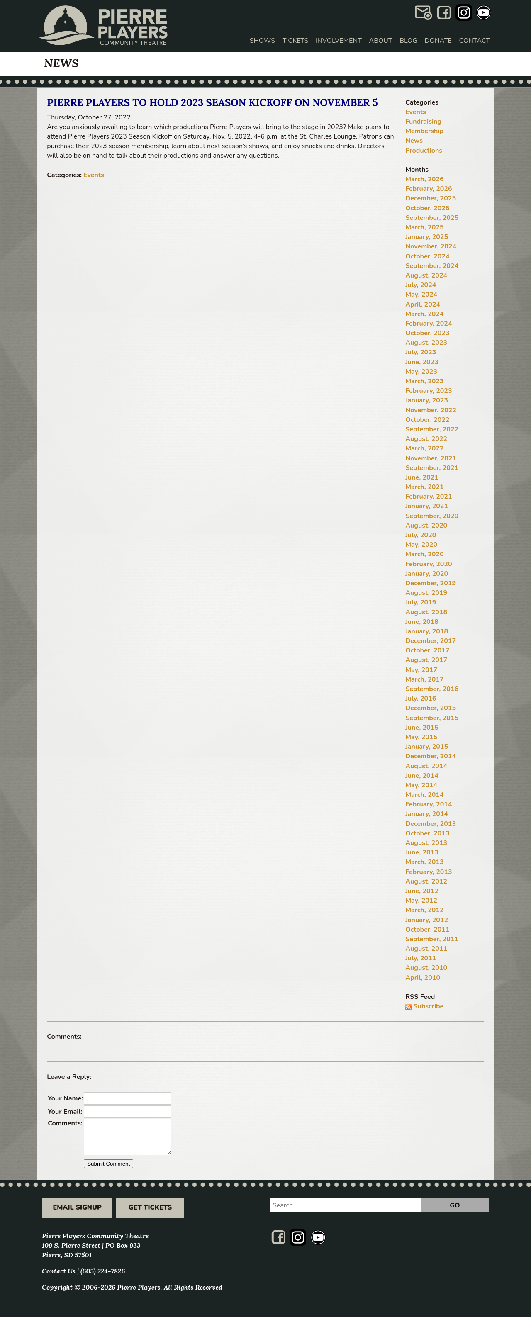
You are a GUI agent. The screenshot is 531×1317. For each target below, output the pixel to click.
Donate (438, 40)
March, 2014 (424, 794)
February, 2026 (428, 188)
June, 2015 (421, 727)
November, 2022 (430, 410)
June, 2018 (421, 621)
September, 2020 (431, 516)
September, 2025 (431, 217)
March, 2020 (424, 554)
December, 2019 (430, 583)
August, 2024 (426, 275)
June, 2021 (421, 477)
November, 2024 (430, 246)
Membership (424, 131)
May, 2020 (421, 544)
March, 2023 (424, 381)
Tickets (296, 40)
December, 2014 (430, 756)
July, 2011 (420, 958)
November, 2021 (430, 458)
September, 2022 (431, 429)
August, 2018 (426, 612)
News (414, 140)
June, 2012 (421, 891)
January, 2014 (426, 813)
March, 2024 (424, 314)
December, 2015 (430, 708)
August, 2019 (426, 592)
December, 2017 (430, 640)
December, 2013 (430, 823)
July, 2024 (420, 285)
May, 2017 (421, 669)
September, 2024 (431, 265)
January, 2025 (426, 236)
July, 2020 (420, 535)
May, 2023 (421, 371)
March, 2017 (424, 679)
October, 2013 (427, 833)
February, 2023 (428, 390)
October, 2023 (427, 333)
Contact (474, 40)
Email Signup (77, 1207)
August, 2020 (426, 525)
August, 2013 (426, 842)
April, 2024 (422, 304)
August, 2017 (426, 660)
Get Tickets (150, 1207)
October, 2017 (427, 650)
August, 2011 (426, 948)
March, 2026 (424, 179)
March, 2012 (424, 910)
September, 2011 (431, 939)
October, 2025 (427, 208)
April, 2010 (422, 977)
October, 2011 (427, 929)
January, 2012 (426, 920)
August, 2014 (426, 766)
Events (93, 175)
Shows (262, 40)
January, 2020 (426, 573)
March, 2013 (424, 862)
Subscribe (428, 1006)
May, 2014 (421, 785)
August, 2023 (426, 342)
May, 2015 (421, 737)
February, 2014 (428, 804)
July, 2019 (420, 602)
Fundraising (423, 121)
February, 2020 (428, 564)
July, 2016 (420, 698)
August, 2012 (426, 881)
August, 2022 (426, 438)
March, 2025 (424, 227)
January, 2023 (426, 400)
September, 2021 (431, 467)
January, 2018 (426, 631)
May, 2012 (421, 900)
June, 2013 (421, 852)
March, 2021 (424, 487)
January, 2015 (426, 746)
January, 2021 (426, 506)
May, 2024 (421, 294)
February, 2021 (428, 496)
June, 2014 (421, 775)
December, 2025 (430, 198)
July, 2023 (420, 352)
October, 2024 (427, 256)
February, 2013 (428, 871)
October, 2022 (427, 419)
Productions (423, 150)
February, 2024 (428, 323)
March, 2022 (424, 448)
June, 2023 (421, 362)
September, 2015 (431, 718)
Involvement (339, 40)
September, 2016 (431, 689)
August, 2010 (426, 967)
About (380, 40)
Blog (408, 40)
